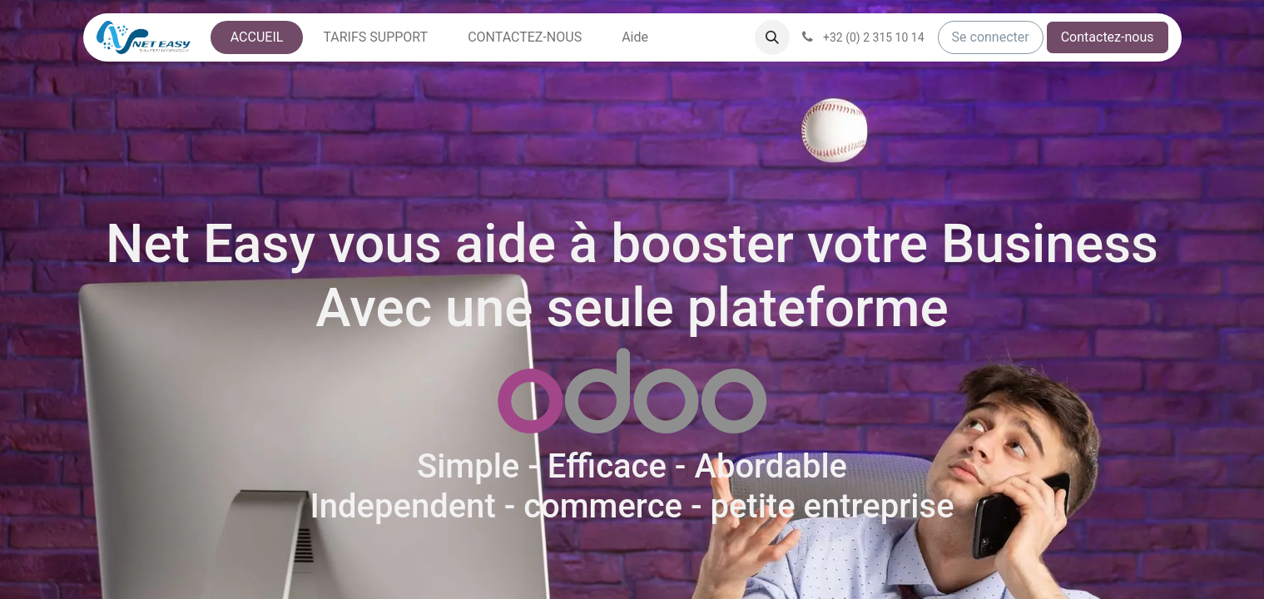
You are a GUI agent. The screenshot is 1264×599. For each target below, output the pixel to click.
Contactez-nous (1107, 37)
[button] (772, 37)
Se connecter (990, 37)
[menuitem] (257, 37)
